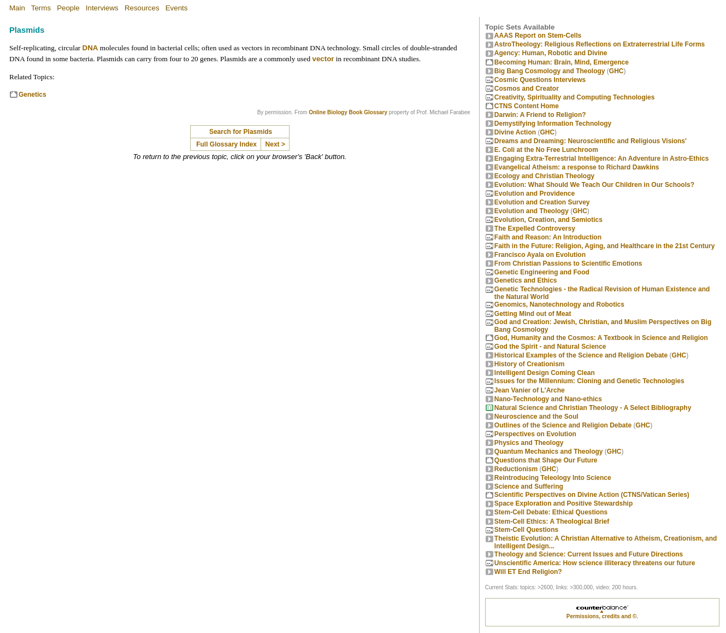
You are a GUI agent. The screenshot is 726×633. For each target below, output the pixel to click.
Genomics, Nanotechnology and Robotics (559, 304)
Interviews (102, 8)
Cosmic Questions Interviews (540, 80)
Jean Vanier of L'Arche (529, 390)
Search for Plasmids (240, 132)
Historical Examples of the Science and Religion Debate (581, 355)
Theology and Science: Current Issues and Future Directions (588, 554)
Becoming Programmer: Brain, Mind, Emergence (561, 62)
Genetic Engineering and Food (541, 272)
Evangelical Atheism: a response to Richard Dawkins (576, 167)
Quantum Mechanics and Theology (548, 451)
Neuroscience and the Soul (536, 416)
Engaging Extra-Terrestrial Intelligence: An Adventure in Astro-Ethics (601, 158)
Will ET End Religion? (528, 572)
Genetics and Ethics (525, 280)
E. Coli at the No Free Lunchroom (546, 150)
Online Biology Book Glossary (348, 112)
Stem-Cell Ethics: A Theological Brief (551, 521)
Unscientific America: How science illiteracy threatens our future (594, 563)
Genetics (32, 94)
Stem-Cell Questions (526, 530)
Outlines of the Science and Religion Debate (562, 425)
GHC (616, 71)
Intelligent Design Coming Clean (544, 373)
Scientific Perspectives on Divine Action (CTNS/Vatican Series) (591, 495)
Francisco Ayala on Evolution (540, 255)
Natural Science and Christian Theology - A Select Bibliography (593, 408)
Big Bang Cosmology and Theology (549, 71)
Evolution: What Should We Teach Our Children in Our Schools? (594, 185)
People (68, 8)
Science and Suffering (528, 486)
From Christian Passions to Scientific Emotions (568, 263)
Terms (41, 8)
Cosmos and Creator (526, 88)
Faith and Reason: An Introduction (547, 237)
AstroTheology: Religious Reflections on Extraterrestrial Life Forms (599, 44)
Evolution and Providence (534, 193)
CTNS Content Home (526, 106)
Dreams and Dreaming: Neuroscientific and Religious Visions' (590, 141)
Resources (142, 8)
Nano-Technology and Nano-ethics (548, 399)
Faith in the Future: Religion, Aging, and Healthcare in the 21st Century (604, 246)
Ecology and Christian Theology (544, 176)
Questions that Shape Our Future (546, 460)
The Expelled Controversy (534, 228)
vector (323, 59)
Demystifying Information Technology (552, 123)
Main (17, 8)
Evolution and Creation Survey (542, 202)
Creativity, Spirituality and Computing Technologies (574, 97)
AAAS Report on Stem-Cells (537, 35)
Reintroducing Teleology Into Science (552, 478)
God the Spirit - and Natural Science (550, 346)
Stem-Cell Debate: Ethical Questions (550, 512)
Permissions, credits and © (601, 616)
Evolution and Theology (531, 211)
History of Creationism (529, 364)
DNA (90, 48)
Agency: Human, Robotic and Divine (550, 53)
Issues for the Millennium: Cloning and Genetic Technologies (589, 381)
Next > (275, 144)
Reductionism (516, 469)
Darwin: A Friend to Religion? (540, 115)
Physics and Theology (529, 443)
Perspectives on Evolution (535, 434)
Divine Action (515, 132)
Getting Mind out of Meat (532, 314)
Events (177, 8)
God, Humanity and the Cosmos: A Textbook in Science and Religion (601, 338)
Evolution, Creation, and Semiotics (548, 220)
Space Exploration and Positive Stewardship (563, 503)
